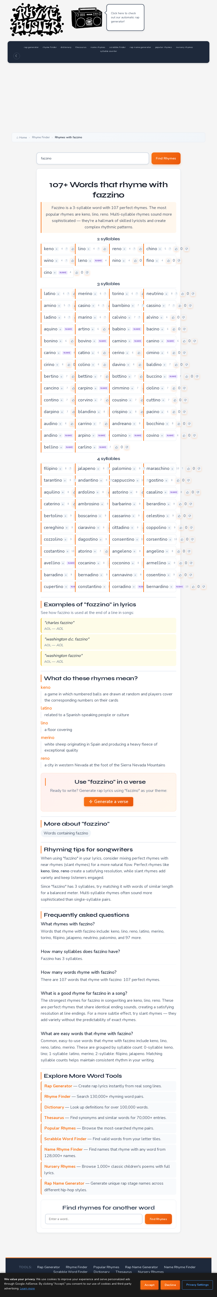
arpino (85, 436)
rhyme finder (58, 47)
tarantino (54, 481)
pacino (153, 412)
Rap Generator (53, 1269)
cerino (119, 353)
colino (84, 365)
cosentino (157, 576)
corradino (122, 588)
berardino (157, 505)
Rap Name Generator (140, 1269)
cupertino (54, 588)
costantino (55, 552)
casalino (155, 493)
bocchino (156, 424)
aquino (51, 330)
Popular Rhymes (108, 1269)
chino (152, 249)
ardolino (87, 493)
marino (86, 318)
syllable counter (136, 51)
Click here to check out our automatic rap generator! (125, 17)
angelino (156, 552)
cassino (154, 306)
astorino (121, 493)
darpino (52, 412)
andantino (89, 481)
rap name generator (178, 47)
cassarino (122, 517)
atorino (86, 552)
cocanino (87, 564)
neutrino (155, 294)
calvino (120, 318)
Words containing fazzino (66, 835)
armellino (157, 564)
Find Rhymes (164, 158)
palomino (122, 469)
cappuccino (124, 481)
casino (85, 306)
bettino (86, 377)
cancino (52, 389)
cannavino (123, 576)
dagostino (89, 540)
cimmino (121, 389)
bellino (51, 448)
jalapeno (87, 469)
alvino (153, 318)
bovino (85, 341)
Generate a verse (108, 803)
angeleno (122, 552)
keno (49, 249)
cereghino (55, 529)
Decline (170, 1285)
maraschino (159, 469)
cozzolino (54, 540)
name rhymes (123, 47)
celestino (156, 517)
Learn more (27, 1288)
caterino (53, 505)
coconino (122, 564)
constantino (91, 588)
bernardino (158, 588)
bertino (52, 377)
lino (82, 249)
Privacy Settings (197, 1285)
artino (84, 330)
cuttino (154, 401)
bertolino (54, 517)
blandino (88, 412)
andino (51, 436)
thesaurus (100, 47)
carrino (85, 424)
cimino (153, 353)
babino (119, 330)
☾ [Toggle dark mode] (16, 56)
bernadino (89, 576)
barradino (54, 576)
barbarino (123, 505)
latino (50, 294)
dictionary (80, 47)
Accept (149, 1285)
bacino (153, 330)
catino (84, 353)
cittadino (121, 529)
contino (52, 401)
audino (51, 424)
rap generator (34, 47)
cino (48, 273)
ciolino (153, 389)
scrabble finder (148, 47)
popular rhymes (80, 51)
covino (153, 436)
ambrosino (90, 505)
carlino (85, 448)
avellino (53, 564)
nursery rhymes (108, 51)
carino (50, 353)
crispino (120, 412)
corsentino (157, 540)
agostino (155, 481)
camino (120, 341)
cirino (50, 365)
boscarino (88, 517)
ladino (51, 318)
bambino (122, 306)
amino (51, 306)
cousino (120, 401)
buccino (154, 377)
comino (120, 436)
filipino (51, 469)
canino (153, 341)
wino (49, 261)
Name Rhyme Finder (175, 1269)
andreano (122, 424)
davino (119, 365)
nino (117, 261)
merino (86, 294)
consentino (124, 540)
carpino (86, 389)
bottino (120, 377)
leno (83, 261)
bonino (51, 341)
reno (117, 249)
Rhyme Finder (80, 1269)
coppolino (157, 529)
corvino (86, 401)
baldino (154, 365)
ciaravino (88, 529)
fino (150, 261)
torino (118, 294)
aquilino (53, 493)
